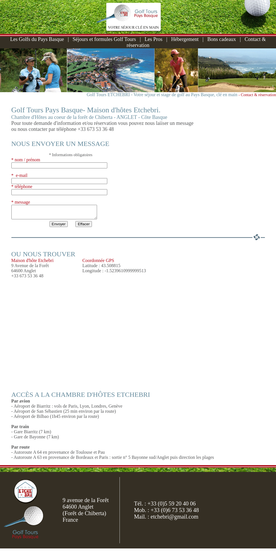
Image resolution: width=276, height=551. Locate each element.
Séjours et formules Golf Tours (104, 39)
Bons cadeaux (221, 39)
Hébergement (185, 39)
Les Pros (153, 39)
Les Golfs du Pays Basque (37, 39)
